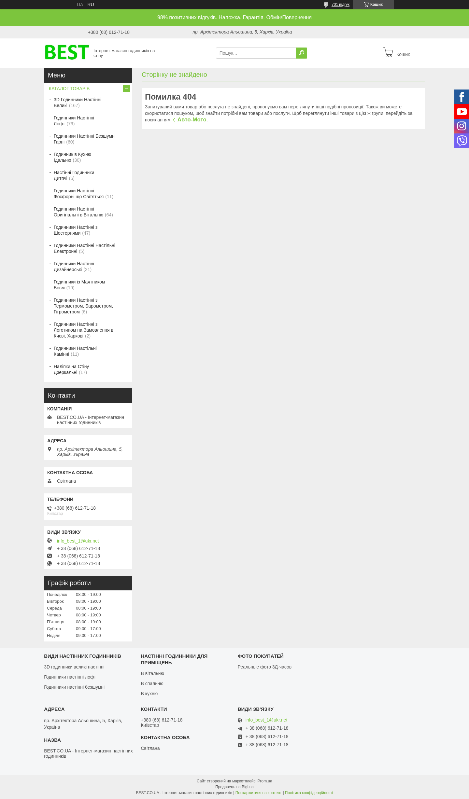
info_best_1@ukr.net (78, 541)
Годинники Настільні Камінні (75, 351)
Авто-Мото (192, 120)
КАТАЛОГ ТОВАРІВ (69, 88)
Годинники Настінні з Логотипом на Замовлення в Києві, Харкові (83, 330)
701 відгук (340, 4)
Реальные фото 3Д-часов (265, 666)
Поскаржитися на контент (258, 793)
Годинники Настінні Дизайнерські (74, 266)
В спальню (152, 683)
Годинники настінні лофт (70, 677)
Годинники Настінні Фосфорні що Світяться (79, 193)
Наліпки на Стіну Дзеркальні (71, 369)
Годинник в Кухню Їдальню (72, 157)
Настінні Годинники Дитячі (74, 175)
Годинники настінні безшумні (74, 687)
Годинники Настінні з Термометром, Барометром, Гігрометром (83, 305)
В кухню (149, 693)
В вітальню (152, 673)
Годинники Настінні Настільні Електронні (84, 248)
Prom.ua (265, 781)
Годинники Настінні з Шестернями (76, 230)
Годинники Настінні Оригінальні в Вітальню (78, 211)
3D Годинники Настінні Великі (77, 102)
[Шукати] (301, 53)
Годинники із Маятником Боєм (79, 284)
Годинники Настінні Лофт (74, 120)
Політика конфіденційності (309, 793)
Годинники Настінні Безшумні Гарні (85, 139)
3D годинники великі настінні (74, 666)
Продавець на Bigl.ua (234, 787)
